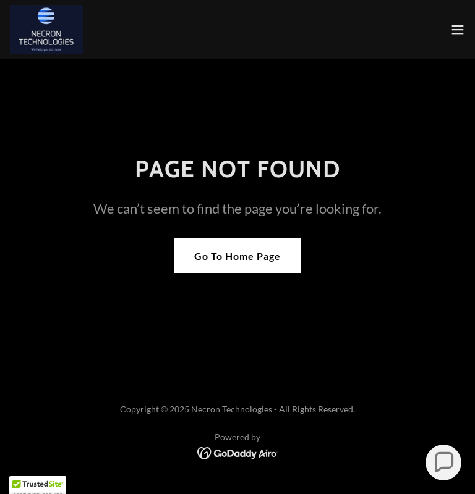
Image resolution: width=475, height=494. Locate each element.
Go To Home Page (237, 256)
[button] (457, 29)
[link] (46, 29)
